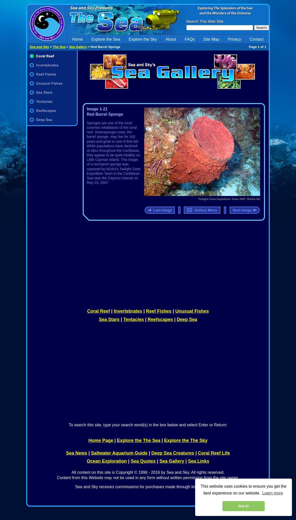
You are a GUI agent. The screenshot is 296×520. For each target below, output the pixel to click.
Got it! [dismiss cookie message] (243, 506)
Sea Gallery (78, 47)
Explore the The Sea (138, 440)
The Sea (59, 47)
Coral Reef (98, 311)
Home (77, 39)
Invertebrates (128, 311)
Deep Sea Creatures (172, 453)
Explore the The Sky (186, 440)
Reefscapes (160, 319)
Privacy (234, 39)
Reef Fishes (158, 311)
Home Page (100, 440)
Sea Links (198, 461)
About (171, 39)
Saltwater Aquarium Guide (119, 453)
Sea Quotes (143, 461)
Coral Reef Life (214, 453)
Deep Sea (187, 319)
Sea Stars (109, 319)
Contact (256, 39)
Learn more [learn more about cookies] (272, 493)
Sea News (76, 453)
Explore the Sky (143, 39)
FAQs (190, 39)
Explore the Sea (106, 39)
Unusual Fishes (192, 311)
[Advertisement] (52, 215)
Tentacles (133, 319)
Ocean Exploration (107, 461)
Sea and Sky (39, 47)
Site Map (211, 39)
